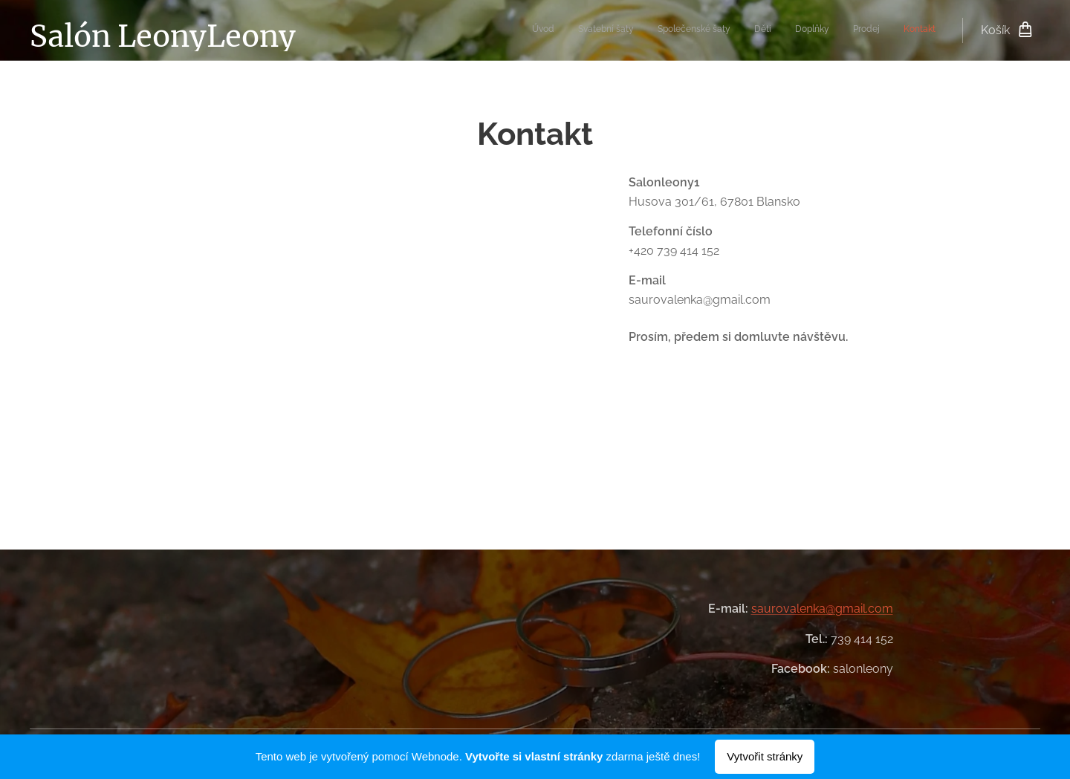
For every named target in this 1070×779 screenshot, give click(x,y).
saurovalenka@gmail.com (822, 609)
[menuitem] (797, 30)
